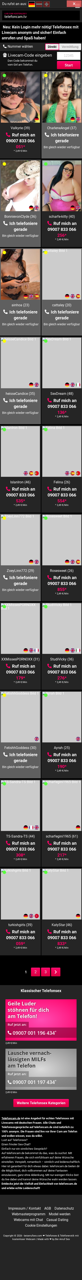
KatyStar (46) (62, 925)
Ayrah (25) (62, 748)
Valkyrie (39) (20, 128)
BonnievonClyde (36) (20, 216)
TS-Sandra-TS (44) (20, 836)
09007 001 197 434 (32, 1082)
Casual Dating (57, 1220)
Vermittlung (70, 47)
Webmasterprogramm (28, 1214)
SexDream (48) (61, 394)
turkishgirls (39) (20, 925)
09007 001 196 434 (32, 1032)
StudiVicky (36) (62, 659)
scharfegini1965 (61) (62, 836)
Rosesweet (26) (62, 571)
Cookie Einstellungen (41, 1225)
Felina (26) (62, 482)
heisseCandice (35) (20, 394)
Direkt (52, 47)
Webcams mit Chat (28, 1220)
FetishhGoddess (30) (20, 748)
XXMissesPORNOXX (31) (20, 659)
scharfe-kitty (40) (62, 216)
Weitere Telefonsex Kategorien (41, 1103)
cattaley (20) (62, 305)
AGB (47, 1208)
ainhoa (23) (20, 305)
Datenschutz (64, 1208)
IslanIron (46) (20, 482)
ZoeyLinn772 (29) (20, 571)
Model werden (59, 1214)
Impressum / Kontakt (24, 1208)
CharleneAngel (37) (62, 128)
